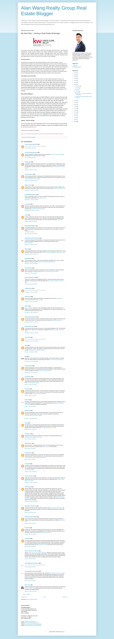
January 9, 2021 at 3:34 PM (31, 233)
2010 (75, 117)
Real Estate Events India (45, 532)
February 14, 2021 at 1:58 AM (31, 312)
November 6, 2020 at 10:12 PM (31, 190)
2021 (75, 82)
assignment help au (42, 544)
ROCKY (26, 306)
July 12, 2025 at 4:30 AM (30, 558)
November (77, 86)
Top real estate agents (29, 469)
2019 (75, 100)
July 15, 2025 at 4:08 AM (30, 580)
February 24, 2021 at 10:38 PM (31, 361)
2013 (75, 112)
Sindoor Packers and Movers (31, 550)
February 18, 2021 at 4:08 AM (31, 322)
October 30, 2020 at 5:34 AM (31, 180)
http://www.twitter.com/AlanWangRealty (33, 624)
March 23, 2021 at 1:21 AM (30, 429)
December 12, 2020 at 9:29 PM (31, 199)
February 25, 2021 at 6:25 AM (31, 372)
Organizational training (57, 320)
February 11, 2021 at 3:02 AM (31, 292)
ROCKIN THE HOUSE (30, 326)
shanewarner (28, 376)
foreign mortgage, (28, 307)
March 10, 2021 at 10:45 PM (31, 418)
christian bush (28, 452)
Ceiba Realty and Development (32, 238)
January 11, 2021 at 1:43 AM (31, 244)
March (76, 89)
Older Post (65, 597)
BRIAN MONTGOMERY (30, 225)
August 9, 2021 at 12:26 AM (31, 471)
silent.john (27, 388)
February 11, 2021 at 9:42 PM (31, 301)
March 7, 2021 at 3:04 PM (30, 406)
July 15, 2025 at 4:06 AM (30, 566)
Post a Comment (26, 594)
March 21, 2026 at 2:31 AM (30, 591)
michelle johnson (29, 174)
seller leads (60, 219)
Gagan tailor (27, 296)
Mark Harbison (28, 443)
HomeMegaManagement (30, 194)
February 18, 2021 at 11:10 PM (31, 332)
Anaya (26, 423)
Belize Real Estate (29, 242)
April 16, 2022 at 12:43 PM (30, 534)
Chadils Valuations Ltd (30, 277)
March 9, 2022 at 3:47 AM (30, 523)
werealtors (27, 527)
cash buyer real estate (29, 231)
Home (44, 597)
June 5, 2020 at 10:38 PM (30, 157)
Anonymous (27, 433)
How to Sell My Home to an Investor (32, 178)
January (77, 91)
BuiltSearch (27, 410)
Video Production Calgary (32, 382)
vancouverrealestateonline (31, 144)
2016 (75, 106)
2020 (75, 84)
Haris (26, 345)
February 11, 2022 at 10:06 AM (31, 501)
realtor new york (45, 446)
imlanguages (28, 162)
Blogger (63, 631)
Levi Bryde (27, 463)
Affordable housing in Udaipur (36, 299)
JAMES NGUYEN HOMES (30, 516)
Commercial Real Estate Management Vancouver (35, 457)
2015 (75, 108)
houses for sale (42, 197)
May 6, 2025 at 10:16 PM (30, 546)
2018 (75, 102)
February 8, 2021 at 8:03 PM (31, 284)
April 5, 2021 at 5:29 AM (30, 448)
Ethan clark (27, 584)
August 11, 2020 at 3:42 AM (31, 169)
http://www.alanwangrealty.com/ (32, 622)
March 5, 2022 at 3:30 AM (30, 512)
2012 (75, 114)
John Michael (28, 486)
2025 (75, 74)
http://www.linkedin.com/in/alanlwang (33, 625)
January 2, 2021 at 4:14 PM (31, 221)
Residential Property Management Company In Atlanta (53, 252)
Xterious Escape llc (29, 476)
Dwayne (26, 249)
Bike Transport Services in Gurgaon (57, 573)
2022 (75, 80)
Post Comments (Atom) (32, 599)
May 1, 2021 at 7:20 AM (30, 459)
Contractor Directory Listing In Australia (33, 415)
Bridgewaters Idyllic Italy (30, 506)
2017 (75, 104)
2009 (75, 119)
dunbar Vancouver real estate (56, 154)
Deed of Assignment (30, 588)
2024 (75, 76)
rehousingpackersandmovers (31, 563)
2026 (75, 72)
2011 (75, 115)
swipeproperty (28, 258)
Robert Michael (28, 268)
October (77, 88)
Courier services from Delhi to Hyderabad (37, 552)
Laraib (26, 215)
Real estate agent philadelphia (39, 393)
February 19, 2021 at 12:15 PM (31, 341)
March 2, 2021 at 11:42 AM (30, 384)
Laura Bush (27, 204)
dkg (25, 356)
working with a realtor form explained (37, 350)
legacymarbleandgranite (30, 316)
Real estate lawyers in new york (49, 427)
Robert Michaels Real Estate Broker (51, 271)
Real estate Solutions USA (59, 188)
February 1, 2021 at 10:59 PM (31, 263)
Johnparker (27, 538)
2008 (75, 121)
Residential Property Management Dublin (46, 261)
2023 (75, 78)
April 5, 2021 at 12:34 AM (30, 439)
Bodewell (27, 399)
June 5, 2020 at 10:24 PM (30, 148)
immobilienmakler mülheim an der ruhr (33, 437)
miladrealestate (28, 288)
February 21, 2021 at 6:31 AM (31, 352)
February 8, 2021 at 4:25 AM (31, 273)
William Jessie (28, 185)
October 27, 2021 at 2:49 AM (31, 482)
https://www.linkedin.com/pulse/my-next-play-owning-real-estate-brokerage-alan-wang (42, 133)
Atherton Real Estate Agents (45, 370)
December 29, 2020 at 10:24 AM (32, 210)
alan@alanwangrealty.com (29, 127)
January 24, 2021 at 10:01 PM (31, 254)
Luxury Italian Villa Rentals (56, 507)
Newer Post (24, 597)
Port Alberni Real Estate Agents (38, 208)
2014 (75, 110)
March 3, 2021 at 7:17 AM (30, 395)
